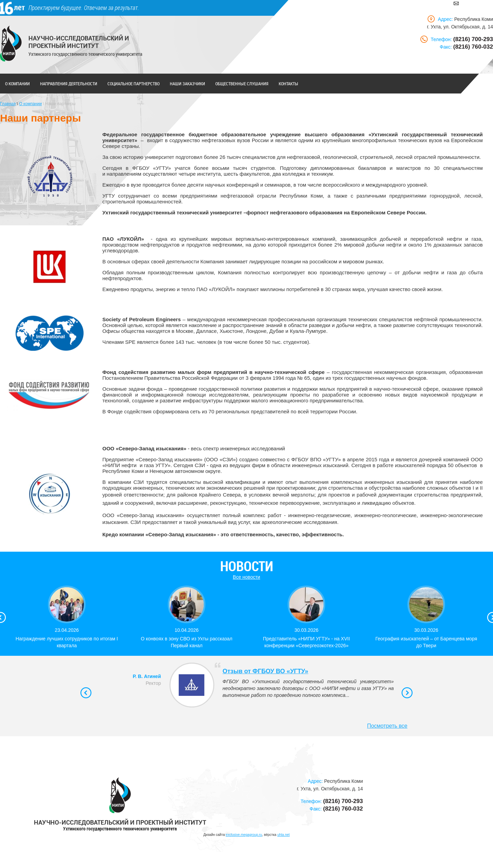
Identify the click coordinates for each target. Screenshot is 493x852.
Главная (8, 103)
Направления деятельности (68, 83)
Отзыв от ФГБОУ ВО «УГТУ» (265, 671)
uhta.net (283, 835)
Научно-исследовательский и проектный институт (78, 42)
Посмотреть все (387, 726)
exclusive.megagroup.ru (244, 835)
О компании (17, 83)
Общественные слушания (241, 83)
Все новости (246, 577)
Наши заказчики (187, 83)
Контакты (288, 83)
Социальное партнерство (134, 83)
